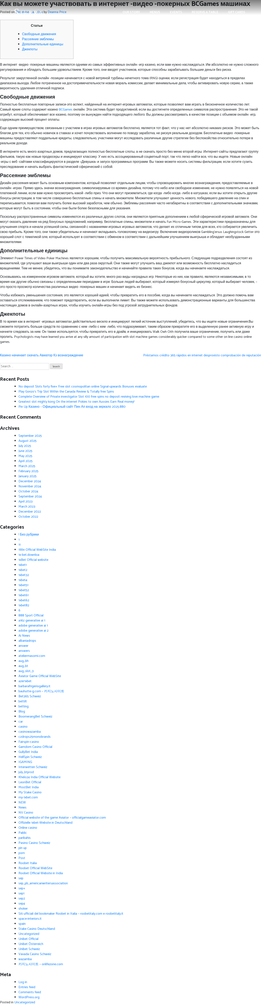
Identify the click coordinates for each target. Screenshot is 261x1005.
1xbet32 (23, 575)
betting (23, 706)
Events (176, 12)
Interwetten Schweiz (32, 767)
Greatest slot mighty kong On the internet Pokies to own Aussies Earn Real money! (76, 402)
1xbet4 (22, 580)
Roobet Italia (27, 863)
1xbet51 (23, 585)
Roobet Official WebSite (35, 868)
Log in (22, 982)
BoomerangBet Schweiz (35, 716)
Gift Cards (236, 12)
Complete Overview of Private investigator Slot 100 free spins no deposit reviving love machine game (88, 397)
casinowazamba (29, 732)
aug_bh (23, 661)
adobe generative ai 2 (33, 630)
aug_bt (23, 666)
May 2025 (25, 456)
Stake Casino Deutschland (36, 929)
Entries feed (26, 987)
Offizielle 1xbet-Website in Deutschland (45, 823)
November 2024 (29, 486)
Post (21, 858)
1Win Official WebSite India (37, 550)
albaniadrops (27, 641)
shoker (23, 908)
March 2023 (26, 506)
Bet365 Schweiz (29, 696)
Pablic (22, 833)
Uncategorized (28, 934)
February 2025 (28, 471)
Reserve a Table (205, 12)
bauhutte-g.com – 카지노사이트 (41, 691)
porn (21, 853)
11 (19, 545)
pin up (22, 848)
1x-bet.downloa (28, 555)
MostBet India (28, 787)
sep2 (21, 898)
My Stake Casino (30, 792)
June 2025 (25, 451)
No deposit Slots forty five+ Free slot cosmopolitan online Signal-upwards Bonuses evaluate (82, 386)
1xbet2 (22, 570)
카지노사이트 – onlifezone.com (40, 964)
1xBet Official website (33, 560)
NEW (22, 802)
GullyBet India (28, 752)
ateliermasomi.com (31, 656)
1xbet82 (23, 605)
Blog (21, 711)
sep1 (21, 893)
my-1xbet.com (28, 797)
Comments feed (29, 992)
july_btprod (26, 772)
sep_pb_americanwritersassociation (43, 883)
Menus (155, 12)
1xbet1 (22, 565)
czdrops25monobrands (34, 737)
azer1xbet (24, 681)
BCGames (65, 109)
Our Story (131, 12)
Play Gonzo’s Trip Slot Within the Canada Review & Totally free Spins (66, 391)
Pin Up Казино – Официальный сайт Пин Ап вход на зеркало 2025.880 (72, 407)
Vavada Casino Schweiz (34, 954)
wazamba (25, 959)
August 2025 (27, 441)
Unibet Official (28, 939)
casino (23, 727)
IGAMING (25, 762)
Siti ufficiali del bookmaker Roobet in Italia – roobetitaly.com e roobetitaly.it (70, 914)
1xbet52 (23, 590)
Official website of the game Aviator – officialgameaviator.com (62, 818)
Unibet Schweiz (29, 949)
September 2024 (30, 496)
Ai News (24, 636)
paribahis (24, 838)
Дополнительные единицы (42, 44)
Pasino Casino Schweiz (34, 843)
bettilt (22, 701)
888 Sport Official (30, 615)
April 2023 (25, 501)
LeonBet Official (29, 782)
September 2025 (30, 436)
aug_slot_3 (26, 671)
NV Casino (25, 812)
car (20, 721)
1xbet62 (23, 600)
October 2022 (28, 517)
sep (20, 878)
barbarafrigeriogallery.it (34, 686)
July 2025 (24, 446)
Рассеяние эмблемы (38, 39)
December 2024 (29, 481)
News (22, 807)
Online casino (27, 828)
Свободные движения (39, 34)
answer (23, 646)
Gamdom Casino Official (35, 747)
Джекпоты (29, 49)
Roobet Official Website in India (40, 873)
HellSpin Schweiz (30, 757)
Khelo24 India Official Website (39, 777)
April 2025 (25, 461)
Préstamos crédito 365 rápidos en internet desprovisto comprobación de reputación (202, 355)
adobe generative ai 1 (33, 625)
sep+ (21, 888)
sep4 (21, 903)
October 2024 (28, 491)
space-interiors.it (30, 919)
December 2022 (29, 512)
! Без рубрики (28, 534)
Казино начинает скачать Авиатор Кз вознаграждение (41, 355)
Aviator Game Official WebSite (39, 676)
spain (22, 924)
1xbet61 (23, 595)
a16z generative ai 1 (31, 620)
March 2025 (26, 466)
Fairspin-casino (28, 742)
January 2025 (27, 476)
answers (24, 651)
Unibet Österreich (30, 944)
